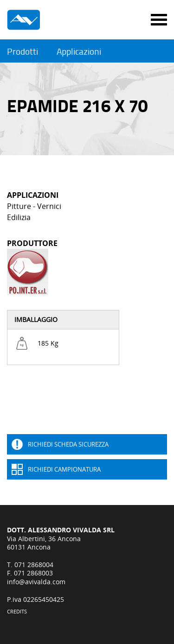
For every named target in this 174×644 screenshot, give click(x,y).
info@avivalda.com (36, 581)
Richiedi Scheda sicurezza (68, 444)
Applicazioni (79, 51)
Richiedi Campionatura (64, 469)
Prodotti (22, 51)
